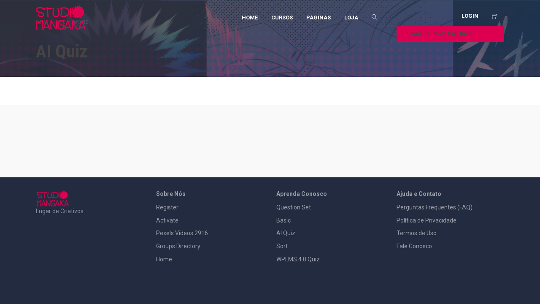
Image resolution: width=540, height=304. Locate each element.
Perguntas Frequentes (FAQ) (434, 207)
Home (164, 259)
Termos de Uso (417, 233)
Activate (167, 220)
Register (167, 207)
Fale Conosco (414, 246)
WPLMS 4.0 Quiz (298, 259)
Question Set (293, 207)
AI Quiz (285, 233)
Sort (282, 246)
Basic (283, 220)
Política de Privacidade (426, 220)
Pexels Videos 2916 (182, 233)
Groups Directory (178, 246)
